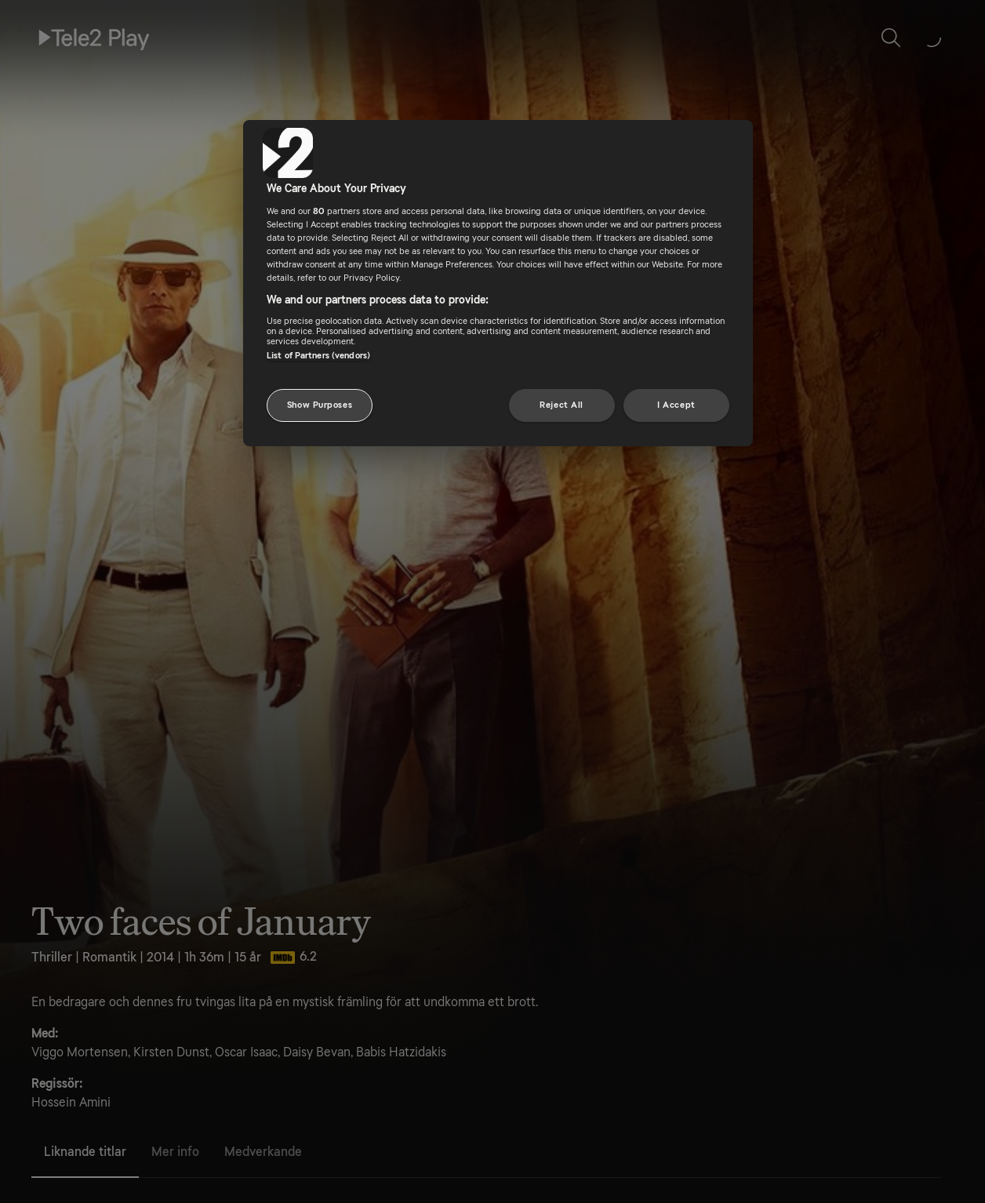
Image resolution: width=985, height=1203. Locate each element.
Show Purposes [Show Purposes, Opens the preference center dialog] (319, 405)
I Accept (676, 405)
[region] (498, 283)
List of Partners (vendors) (318, 356)
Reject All (561, 405)
